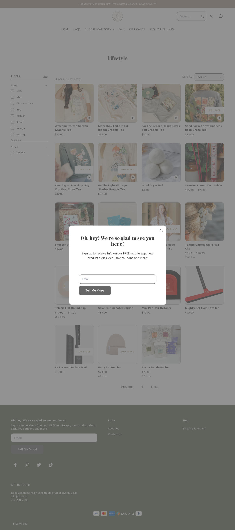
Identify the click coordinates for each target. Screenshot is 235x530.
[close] (161, 230)
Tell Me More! (94, 290)
